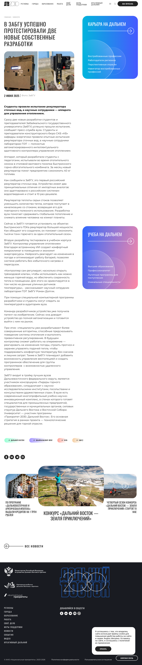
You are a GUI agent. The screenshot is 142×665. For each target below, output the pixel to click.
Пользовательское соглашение (98, 660)
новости (16, 17)
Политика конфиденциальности (65, 660)
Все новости (23, 546)
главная (7, 17)
